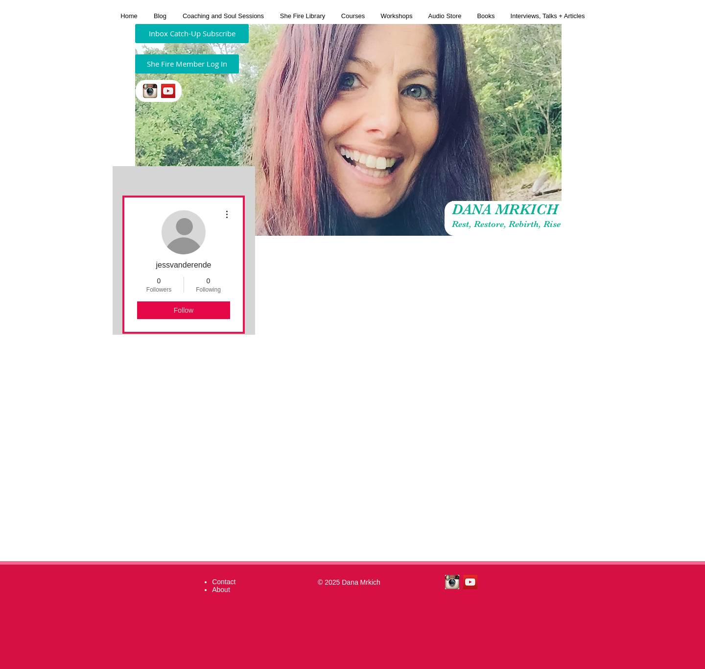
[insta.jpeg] (150, 91)
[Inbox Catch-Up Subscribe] (192, 33)
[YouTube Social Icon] (168, 91)
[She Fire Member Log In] (187, 64)
